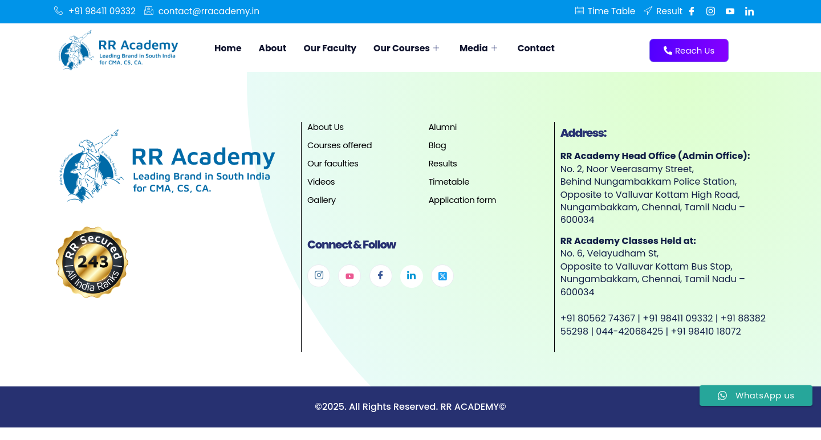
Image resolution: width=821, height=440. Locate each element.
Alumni (442, 127)
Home (230, 48)
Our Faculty (342, 48)
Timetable (448, 182)
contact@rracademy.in (208, 11)
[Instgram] (710, 11)
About (279, 48)
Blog (437, 145)
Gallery (321, 200)
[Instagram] (318, 275)
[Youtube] (729, 11)
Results (442, 163)
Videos (321, 182)
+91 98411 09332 (96, 11)
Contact (568, 48)
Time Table (601, 11)
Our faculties (333, 163)
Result (662, 11)
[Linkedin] (749, 11)
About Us (325, 127)
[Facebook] (691, 11)
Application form (462, 200)
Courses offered (339, 145)
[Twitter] (442, 275)
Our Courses (427, 48)
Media (505, 48)
